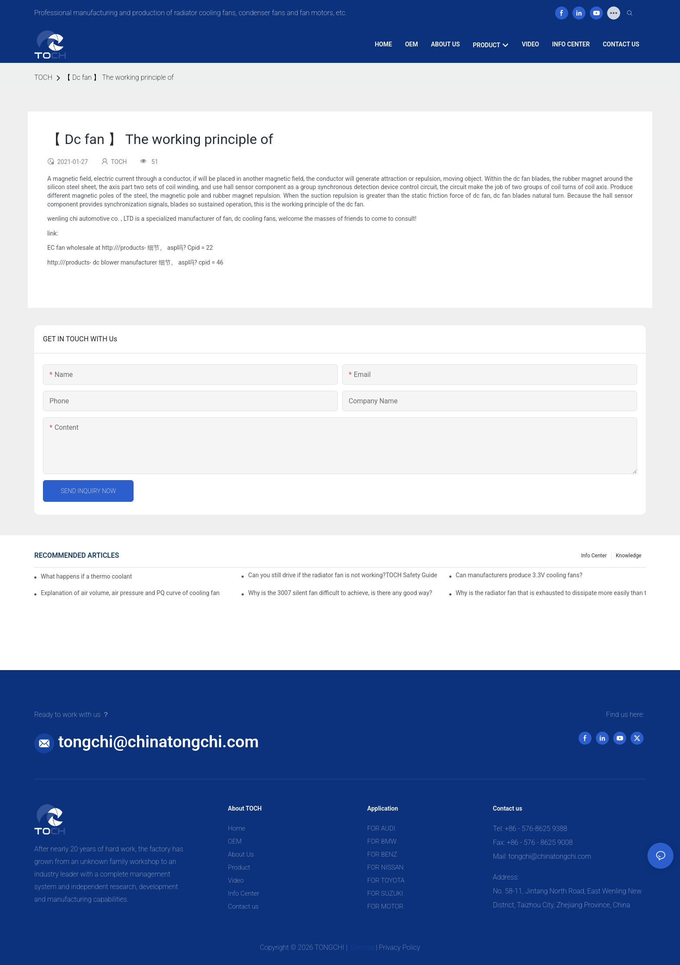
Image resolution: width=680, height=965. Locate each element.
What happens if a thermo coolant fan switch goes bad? (87, 576)
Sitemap (362, 947)
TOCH (43, 77)
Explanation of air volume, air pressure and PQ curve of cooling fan (130, 592)
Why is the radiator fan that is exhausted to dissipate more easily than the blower (551, 592)
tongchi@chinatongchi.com (158, 741)
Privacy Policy (399, 947)
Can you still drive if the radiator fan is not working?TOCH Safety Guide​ (342, 575)
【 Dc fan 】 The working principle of (119, 77)
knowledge (628, 556)
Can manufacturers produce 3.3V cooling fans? (519, 575)
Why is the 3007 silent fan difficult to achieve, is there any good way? (340, 592)
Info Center (594, 556)
